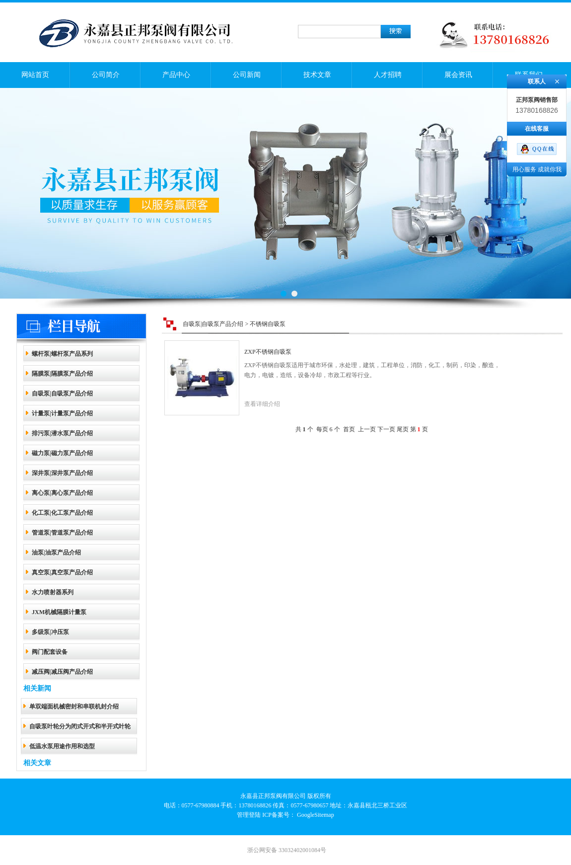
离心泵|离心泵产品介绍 (62, 492)
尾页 (403, 429)
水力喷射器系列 (52, 592)
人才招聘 (388, 75)
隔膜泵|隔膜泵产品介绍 (62, 373)
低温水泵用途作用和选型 (62, 746)
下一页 (386, 429)
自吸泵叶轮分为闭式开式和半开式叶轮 (80, 726)
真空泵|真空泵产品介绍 (62, 572)
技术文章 (317, 75)
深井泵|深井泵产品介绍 (62, 473)
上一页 (367, 429)
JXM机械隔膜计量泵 (59, 612)
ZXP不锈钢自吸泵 (267, 351)
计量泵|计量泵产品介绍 (62, 413)
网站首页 (35, 75)
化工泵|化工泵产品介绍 (62, 512)
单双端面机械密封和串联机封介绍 (74, 706)
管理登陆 (249, 814)
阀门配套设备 (50, 651)
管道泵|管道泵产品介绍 (62, 532)
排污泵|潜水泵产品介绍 (62, 433)
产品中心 (176, 75)
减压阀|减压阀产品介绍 (62, 671)
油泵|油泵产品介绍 (56, 552)
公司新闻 (247, 75)
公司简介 (106, 75)
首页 (349, 429)
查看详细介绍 (262, 403)
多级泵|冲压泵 (50, 632)
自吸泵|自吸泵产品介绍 (62, 393)
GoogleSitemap (315, 814)
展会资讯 (458, 75)
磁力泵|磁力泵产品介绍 (62, 453)
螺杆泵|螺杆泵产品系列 (62, 353)
